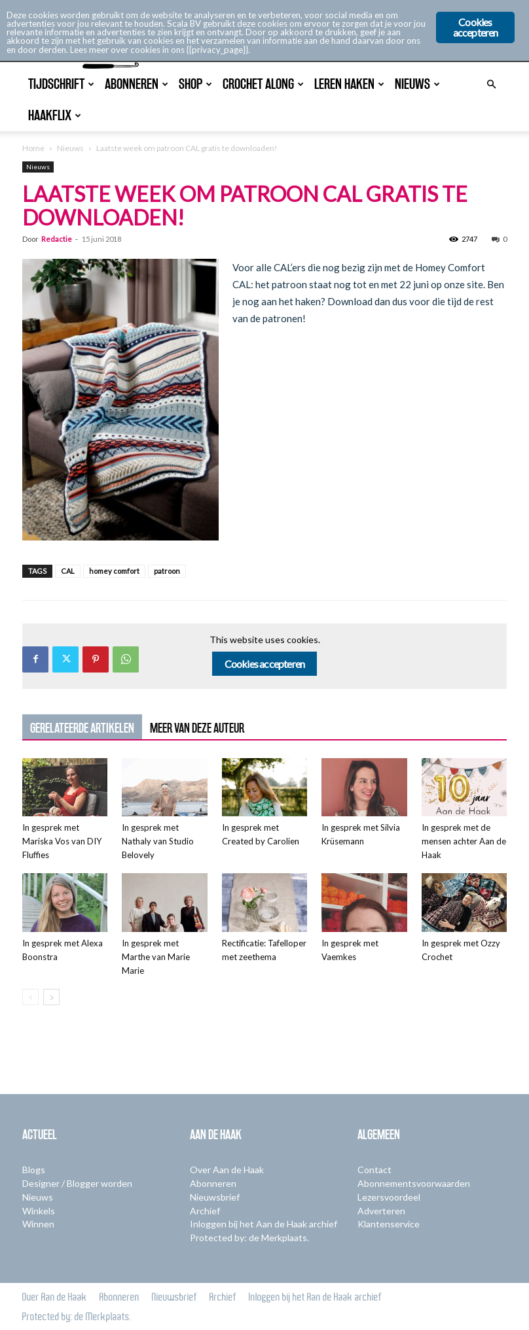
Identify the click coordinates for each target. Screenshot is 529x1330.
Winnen (38, 1223)
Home (33, 148)
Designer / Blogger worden (77, 1183)
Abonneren (213, 1183)
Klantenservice (388, 1223)
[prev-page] (30, 997)
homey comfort (114, 571)
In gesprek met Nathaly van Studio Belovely (158, 841)
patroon (167, 571)
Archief (205, 1210)
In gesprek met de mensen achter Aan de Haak (464, 841)
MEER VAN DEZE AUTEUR (197, 728)
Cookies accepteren (265, 663)
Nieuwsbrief (215, 1197)
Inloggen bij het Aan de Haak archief (263, 1223)
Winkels (38, 1210)
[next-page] (51, 997)
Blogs (33, 1169)
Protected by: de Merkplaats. (249, 1237)
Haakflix (54, 115)
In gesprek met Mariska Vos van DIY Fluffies (61, 841)
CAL (68, 571)
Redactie (56, 239)
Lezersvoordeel (388, 1197)
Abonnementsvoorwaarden (413, 1183)
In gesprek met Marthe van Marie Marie (156, 957)
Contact (374, 1169)
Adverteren (381, 1210)
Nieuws (70, 148)
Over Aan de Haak (227, 1169)
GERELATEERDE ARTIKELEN (82, 728)
